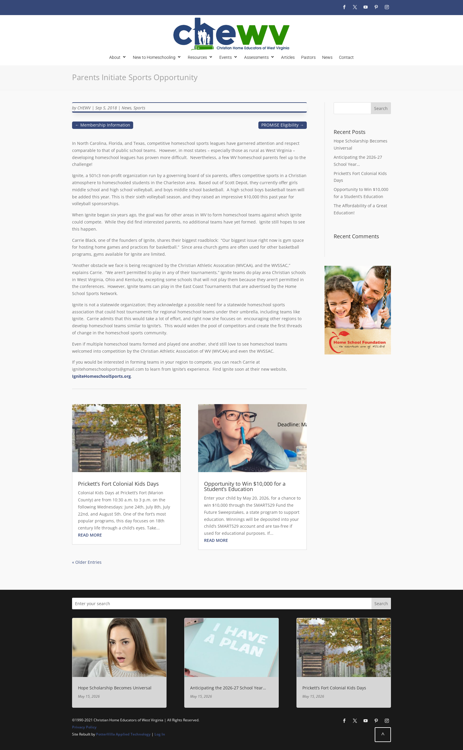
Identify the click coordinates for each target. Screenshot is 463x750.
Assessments (256, 57)
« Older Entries (87, 562)
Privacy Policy (84, 727)
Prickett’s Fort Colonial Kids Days (118, 483)
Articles (288, 57)
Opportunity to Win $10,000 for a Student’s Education (245, 486)
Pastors (308, 57)
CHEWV (84, 108)
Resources (197, 57)
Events (225, 57)
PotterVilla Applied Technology (123, 734)
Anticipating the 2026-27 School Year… (228, 688)
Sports (139, 108)
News (327, 57)
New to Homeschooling (154, 57)
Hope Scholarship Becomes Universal (114, 688)
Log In (159, 734)
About (114, 57)
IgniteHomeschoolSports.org (101, 376)
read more (90, 535)
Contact (346, 57)
